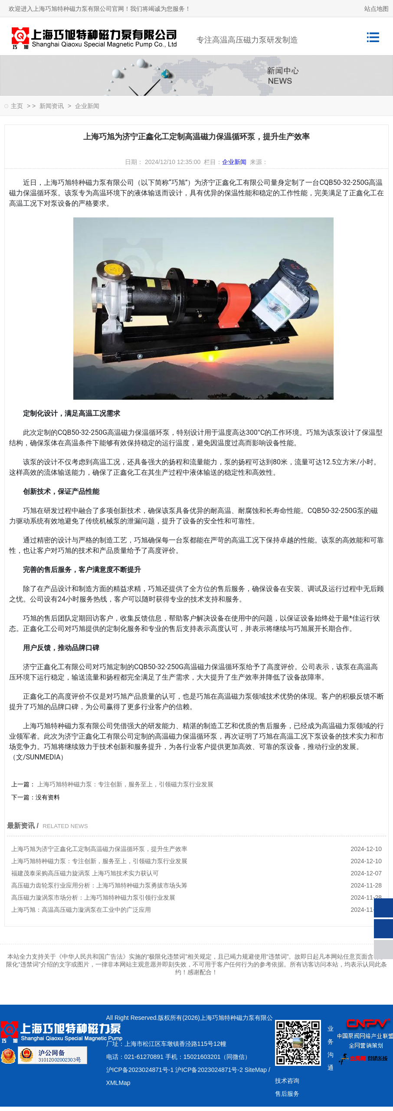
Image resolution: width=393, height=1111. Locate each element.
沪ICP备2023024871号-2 (209, 1069)
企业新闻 (87, 105)
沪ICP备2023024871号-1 (140, 1069)
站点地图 (376, 8)
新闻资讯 (51, 105)
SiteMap (256, 1069)
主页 (17, 105)
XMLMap (118, 1082)
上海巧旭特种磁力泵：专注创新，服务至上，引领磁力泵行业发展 (124, 784)
